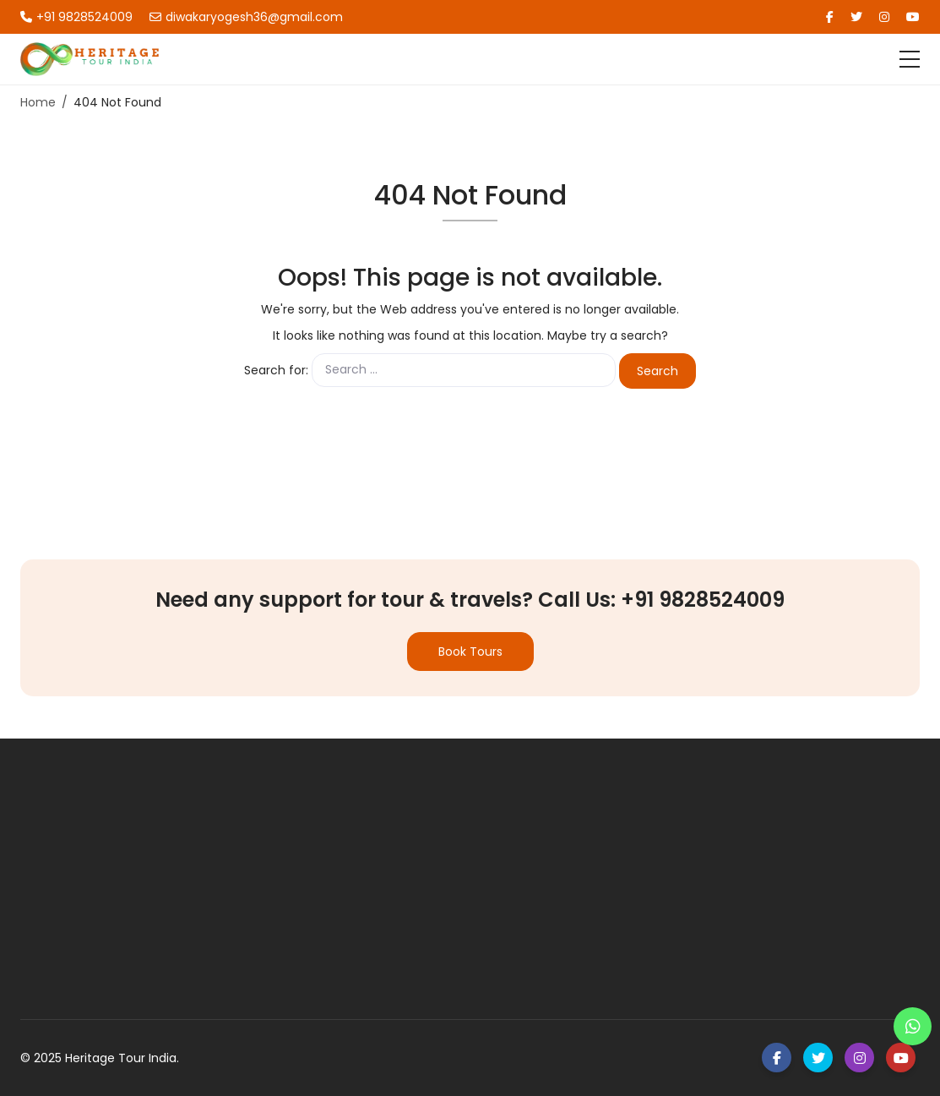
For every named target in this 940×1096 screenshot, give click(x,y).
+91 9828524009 (76, 16)
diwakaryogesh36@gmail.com (246, 16)
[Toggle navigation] (909, 59)
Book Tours (470, 651)
